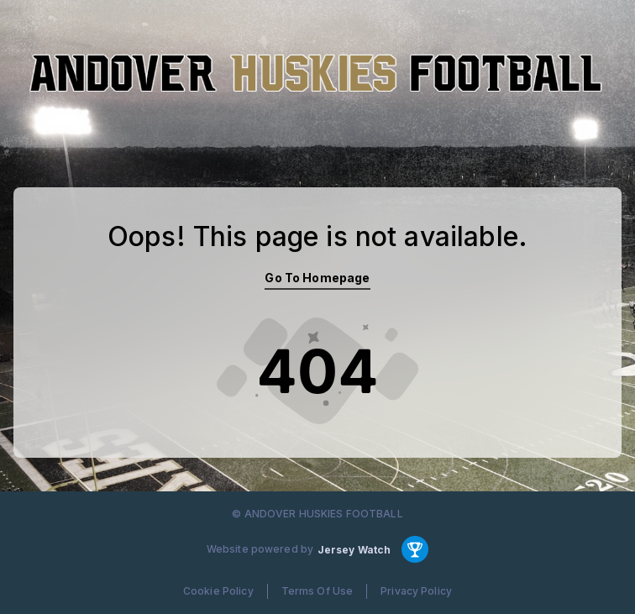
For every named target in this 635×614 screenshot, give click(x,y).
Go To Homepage (317, 277)
